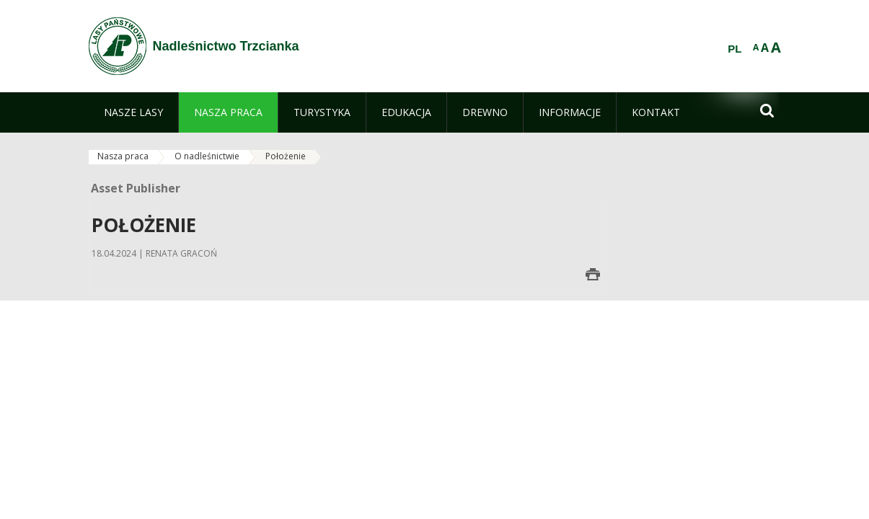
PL (734, 49)
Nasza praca (123, 156)
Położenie (285, 156)
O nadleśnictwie (207, 156)
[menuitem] (133, 112)
